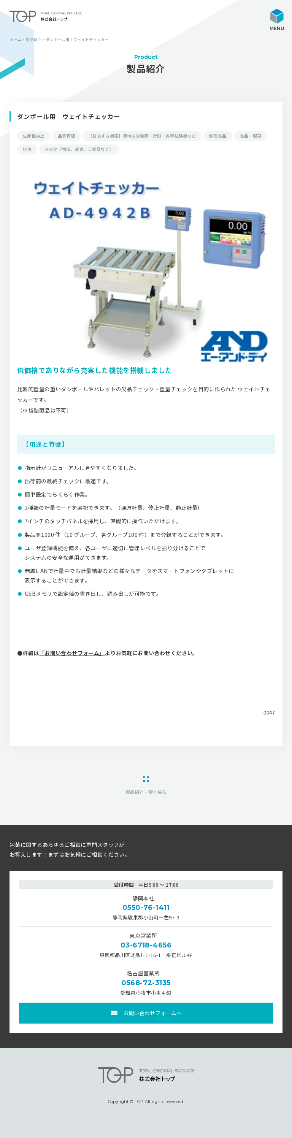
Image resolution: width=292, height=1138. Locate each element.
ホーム (15, 39)
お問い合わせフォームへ (152, 1013)
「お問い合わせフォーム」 (72, 653)
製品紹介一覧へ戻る (146, 791)
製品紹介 (33, 39)
